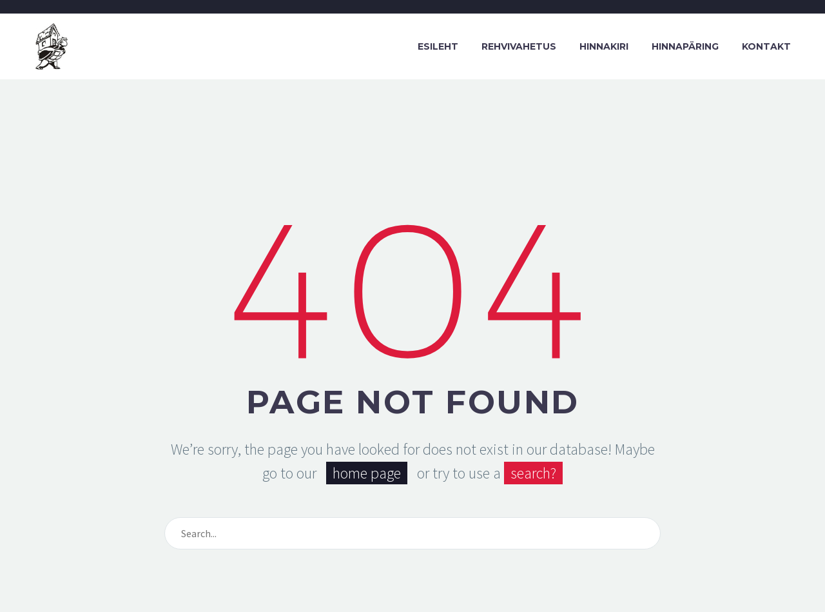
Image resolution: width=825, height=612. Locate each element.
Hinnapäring (685, 46)
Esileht (438, 46)
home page (367, 473)
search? (533, 473)
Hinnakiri (603, 46)
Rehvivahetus (518, 46)
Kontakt (766, 46)
